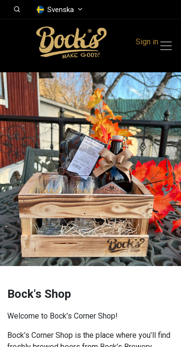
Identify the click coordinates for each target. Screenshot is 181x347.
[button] (17, 9)
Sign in (147, 41)
